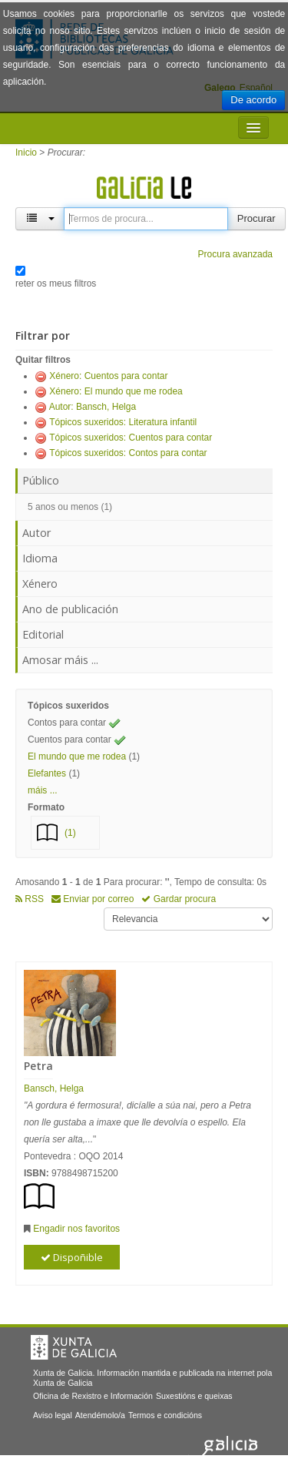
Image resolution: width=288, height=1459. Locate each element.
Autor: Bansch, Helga (92, 406)
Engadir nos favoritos (76, 1228)
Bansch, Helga (54, 1088)
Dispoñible (72, 1257)
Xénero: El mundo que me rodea (115, 391)
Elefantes (47, 773)
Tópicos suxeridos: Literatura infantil (123, 422)
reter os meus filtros (55, 283)
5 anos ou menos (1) (70, 506)
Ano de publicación (70, 609)
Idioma (40, 558)
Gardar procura (178, 899)
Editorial (43, 634)
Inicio (26, 152)
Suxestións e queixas (194, 1395)
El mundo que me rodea (77, 756)
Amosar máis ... (60, 659)
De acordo (253, 100)
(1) (70, 832)
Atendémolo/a (100, 1415)
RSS (29, 899)
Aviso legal (52, 1415)
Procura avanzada (235, 254)
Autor (36, 532)
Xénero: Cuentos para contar (108, 376)
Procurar (256, 218)
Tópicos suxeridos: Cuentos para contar (130, 437)
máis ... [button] (43, 790)
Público (40, 480)
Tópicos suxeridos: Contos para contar (128, 453)
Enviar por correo (92, 899)
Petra (38, 1065)
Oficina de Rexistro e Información (93, 1395)
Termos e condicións (165, 1415)
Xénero (40, 583)
